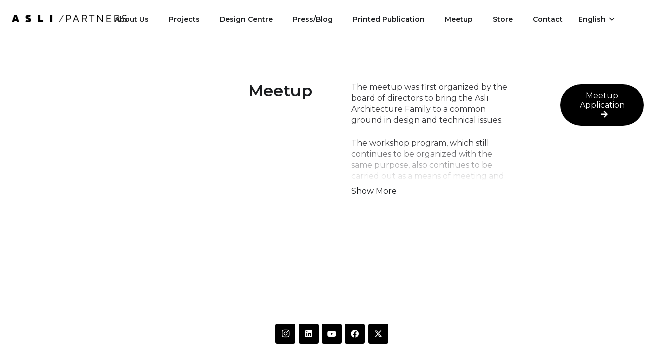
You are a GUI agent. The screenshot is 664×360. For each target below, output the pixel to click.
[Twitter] (378, 334)
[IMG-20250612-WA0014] (69, 19)
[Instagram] (286, 334)
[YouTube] (332, 334)
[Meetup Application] (602, 105)
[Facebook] (355, 334)
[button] (597, 19)
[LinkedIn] (309, 334)
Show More (374, 191)
